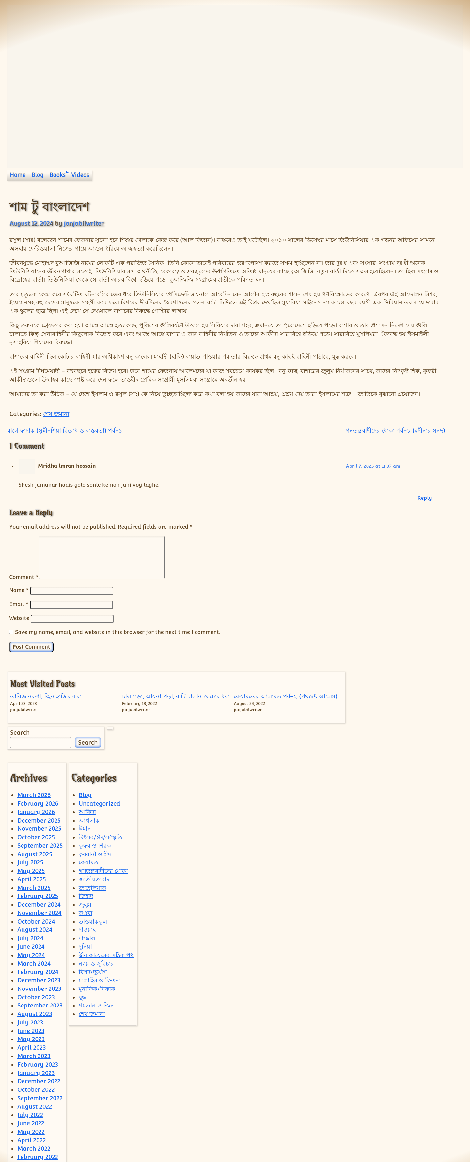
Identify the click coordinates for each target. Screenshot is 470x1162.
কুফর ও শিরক (95, 805)
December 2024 (39, 863)
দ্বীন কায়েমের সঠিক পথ (106, 914)
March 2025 (34, 847)
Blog (37, 175)
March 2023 (34, 1015)
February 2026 (37, 763)
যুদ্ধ (82, 956)
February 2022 (37, 1116)
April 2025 (31, 838)
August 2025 (34, 813)
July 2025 (30, 821)
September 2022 (40, 1057)
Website (19, 659)
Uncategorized (99, 763)
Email (18, 646)
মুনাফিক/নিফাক (97, 948)
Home (17, 175)
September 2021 (39, 1141)
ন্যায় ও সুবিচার (96, 923)
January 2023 (36, 1032)
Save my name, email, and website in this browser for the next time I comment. (117, 673)
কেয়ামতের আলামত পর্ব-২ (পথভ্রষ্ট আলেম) (437, 232)
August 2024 (34, 889)
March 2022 (33, 1108)
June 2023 (30, 990)
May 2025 (31, 830)
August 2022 (34, 1066)
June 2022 (30, 1082)
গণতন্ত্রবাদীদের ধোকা (103, 830)
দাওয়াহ (87, 889)
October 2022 (36, 1049)
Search (362, 285)
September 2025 (40, 805)
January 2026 (36, 771)
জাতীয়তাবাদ (94, 838)
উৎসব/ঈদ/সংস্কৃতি (100, 796)
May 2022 (31, 1091)
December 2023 (38, 939)
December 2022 (38, 1040)
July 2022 (30, 1074)
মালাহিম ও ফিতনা (100, 939)
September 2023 (40, 964)
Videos (80, 175)
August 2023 (34, 973)
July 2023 (30, 981)
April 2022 (31, 1099)
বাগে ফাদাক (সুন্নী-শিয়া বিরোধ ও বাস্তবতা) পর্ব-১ (65, 472)
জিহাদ (86, 855)
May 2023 (31, 998)
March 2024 (34, 923)
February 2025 (37, 855)
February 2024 (37, 931)
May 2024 (31, 914)
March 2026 (34, 754)
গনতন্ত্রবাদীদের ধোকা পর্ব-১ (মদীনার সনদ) (292, 472)
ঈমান (85, 788)
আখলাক (89, 780)
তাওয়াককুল (93, 880)
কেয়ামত (88, 821)
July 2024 (30, 897)
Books (57, 175)
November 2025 (39, 788)
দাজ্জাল (87, 897)
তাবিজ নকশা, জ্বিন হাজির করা (368, 224)
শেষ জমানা (56, 455)
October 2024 (36, 880)
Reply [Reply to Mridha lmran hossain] (321, 540)
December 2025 (38, 780)
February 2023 (37, 1024)
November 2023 (39, 948)
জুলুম (85, 863)
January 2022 (36, 1124)
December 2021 (38, 1133)
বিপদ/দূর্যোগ (93, 931)
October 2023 (36, 956)
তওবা (85, 872)
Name (19, 632)
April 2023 (31, 1007)
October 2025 (36, 796)
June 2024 (31, 906)
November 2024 (39, 872)
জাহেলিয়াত (92, 847)
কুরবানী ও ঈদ (95, 813)
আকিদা (87, 771)
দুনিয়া (85, 906)
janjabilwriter (83, 223)
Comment (24, 619)
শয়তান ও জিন (96, 964)
